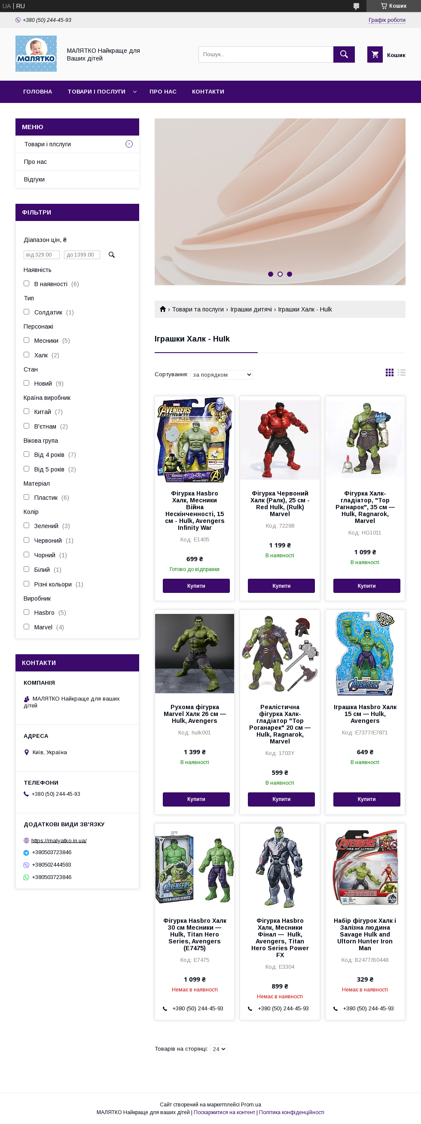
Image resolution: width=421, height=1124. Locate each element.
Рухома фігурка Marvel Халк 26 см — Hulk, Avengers (195, 714)
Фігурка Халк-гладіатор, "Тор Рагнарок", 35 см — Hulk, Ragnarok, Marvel (365, 507)
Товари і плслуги (47, 144)
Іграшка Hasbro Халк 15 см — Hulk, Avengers (365, 714)
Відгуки (34, 179)
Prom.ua (251, 1105)
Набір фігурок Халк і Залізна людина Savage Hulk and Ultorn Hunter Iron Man (365, 934)
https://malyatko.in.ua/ (59, 840)
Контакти (208, 91)
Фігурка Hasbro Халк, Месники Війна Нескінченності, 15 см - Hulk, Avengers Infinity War (195, 510)
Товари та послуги (198, 309)
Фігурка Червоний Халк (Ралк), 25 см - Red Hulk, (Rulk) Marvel (280, 503)
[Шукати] (344, 54)
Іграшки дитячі (251, 309)
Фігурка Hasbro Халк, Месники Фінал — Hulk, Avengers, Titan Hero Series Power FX (280, 937)
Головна (37, 91)
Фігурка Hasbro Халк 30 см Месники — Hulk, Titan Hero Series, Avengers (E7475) (194, 934)
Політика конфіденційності (291, 1112)
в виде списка (402, 375)
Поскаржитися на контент (224, 1112)
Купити (196, 586)
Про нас (163, 91)
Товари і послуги (96, 91)
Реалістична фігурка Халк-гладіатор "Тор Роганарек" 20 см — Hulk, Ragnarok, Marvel (280, 724)
